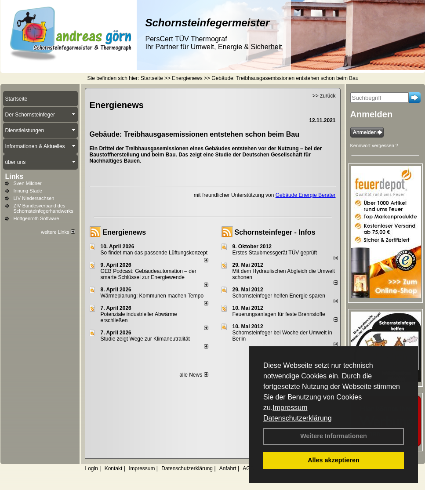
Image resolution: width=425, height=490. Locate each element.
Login (91, 468)
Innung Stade (28, 190)
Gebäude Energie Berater (306, 195)
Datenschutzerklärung (297, 418)
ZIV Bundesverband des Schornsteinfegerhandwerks (43, 208)
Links (14, 176)
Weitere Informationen (333, 435)
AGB (248, 468)
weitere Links (58, 232)
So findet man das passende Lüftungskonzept (154, 253)
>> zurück (324, 96)
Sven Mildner (28, 183)
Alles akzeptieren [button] (334, 460)
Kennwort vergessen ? (374, 145)
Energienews (124, 232)
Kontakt (114, 468)
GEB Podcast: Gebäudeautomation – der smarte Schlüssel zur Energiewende (148, 274)
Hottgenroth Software (36, 218)
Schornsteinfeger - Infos (275, 232)
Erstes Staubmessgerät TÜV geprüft (274, 253)
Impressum (289, 407)
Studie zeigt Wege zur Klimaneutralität (145, 339)
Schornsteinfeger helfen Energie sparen (278, 296)
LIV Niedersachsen (34, 198)
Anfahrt (227, 468)
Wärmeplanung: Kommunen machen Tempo (152, 296)
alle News (193, 375)
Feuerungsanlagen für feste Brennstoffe (278, 314)
